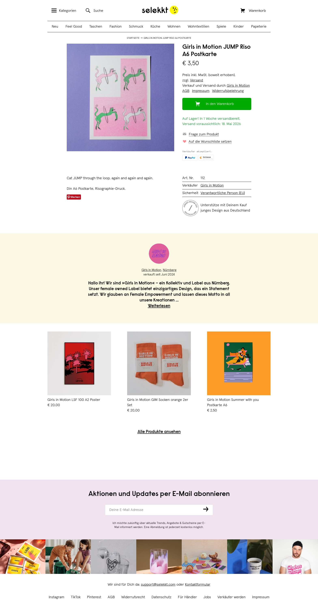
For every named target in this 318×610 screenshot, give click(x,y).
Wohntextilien (198, 26)
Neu (55, 26)
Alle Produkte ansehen (159, 432)
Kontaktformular (197, 584)
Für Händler (187, 597)
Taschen (95, 26)
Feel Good (74, 26)
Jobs (207, 597)
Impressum (261, 597)
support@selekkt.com (158, 584)
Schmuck (136, 26)
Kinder (238, 26)
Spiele (221, 26)
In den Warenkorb (220, 104)
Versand (196, 80)
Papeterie (258, 26)
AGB (111, 597)
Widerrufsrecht (133, 597)
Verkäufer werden (231, 597)
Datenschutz (161, 597)
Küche (155, 26)
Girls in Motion (238, 85)
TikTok (76, 597)
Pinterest (94, 597)
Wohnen (174, 26)
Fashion (116, 26)
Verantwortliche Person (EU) (223, 193)
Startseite (133, 38)
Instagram (56, 597)
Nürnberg (169, 270)
